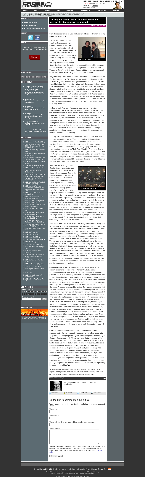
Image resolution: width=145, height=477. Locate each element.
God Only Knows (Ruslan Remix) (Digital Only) (34, 201)
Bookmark (67, 393)
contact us (85, 11)
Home (31, 14)
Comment (53, 393)
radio (35, 11)
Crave (28, 272)
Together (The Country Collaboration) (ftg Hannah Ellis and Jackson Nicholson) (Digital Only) (34, 188)
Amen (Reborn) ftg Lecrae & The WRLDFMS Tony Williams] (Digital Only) (35, 178)
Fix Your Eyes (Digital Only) (35, 264)
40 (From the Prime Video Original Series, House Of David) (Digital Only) (34, 146)
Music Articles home (30, 22)
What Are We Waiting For (34, 168)
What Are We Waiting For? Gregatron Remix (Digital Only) (35, 158)
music (46, 11)
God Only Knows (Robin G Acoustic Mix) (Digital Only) (35, 225)
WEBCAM (94, 3)
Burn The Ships (31, 234)
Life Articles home (30, 25)
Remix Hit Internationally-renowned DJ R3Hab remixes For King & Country (34, 116)
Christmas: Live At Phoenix (35, 239)
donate (115, 11)
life (58, 11)
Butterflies (95, 5)
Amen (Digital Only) (32, 237)
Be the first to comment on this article (69, 400)
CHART (102, 3)
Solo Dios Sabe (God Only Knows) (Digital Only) (35, 205)
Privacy (88, 469)
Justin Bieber (91, 7)
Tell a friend (82, 393)
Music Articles (40, 14)
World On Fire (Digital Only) (35, 142)
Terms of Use (102, 469)
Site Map (94, 469)
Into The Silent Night (33, 266)
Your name (53, 409)
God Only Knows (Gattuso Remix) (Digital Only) (34, 217)
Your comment (54, 429)
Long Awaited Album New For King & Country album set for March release (35, 123)
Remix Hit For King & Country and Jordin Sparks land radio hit (35, 108)
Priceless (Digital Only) (33, 244)
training (69, 11)
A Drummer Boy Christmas (35, 174)
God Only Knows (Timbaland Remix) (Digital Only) (34, 221)
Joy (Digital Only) (32, 232)
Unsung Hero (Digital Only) (35, 165)
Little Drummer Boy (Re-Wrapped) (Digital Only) (34, 197)
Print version (96, 393)
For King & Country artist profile (34, 28)
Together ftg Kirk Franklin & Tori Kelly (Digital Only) (35, 183)
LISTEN (86, 3)
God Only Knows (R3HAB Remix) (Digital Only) (34, 213)
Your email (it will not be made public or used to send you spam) (72, 422)
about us (101, 11)
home (25, 11)
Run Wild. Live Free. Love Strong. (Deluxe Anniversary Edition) (34, 256)
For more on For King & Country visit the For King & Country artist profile (35, 131)
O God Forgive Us (32, 242)
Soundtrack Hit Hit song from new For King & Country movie (34, 101)
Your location (54, 416)
